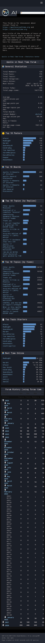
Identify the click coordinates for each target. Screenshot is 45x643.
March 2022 (8, 487)
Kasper (6, 157)
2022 (7, 437)
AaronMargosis (9, 152)
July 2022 (7, 468)
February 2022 (8, 493)
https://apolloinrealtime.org (16, 27)
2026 (7, 401)
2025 (7, 428)
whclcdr (38, 114)
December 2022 (8, 442)
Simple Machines (21, 636)
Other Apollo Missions (9, 207)
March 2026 (8, 413)
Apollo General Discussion (9, 177)
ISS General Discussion (8, 190)
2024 (7, 431)
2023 (7, 434)
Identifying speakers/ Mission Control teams (11, 216)
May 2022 (7, 477)
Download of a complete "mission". (12, 211)
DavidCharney (8, 155)
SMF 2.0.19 (5, 636)
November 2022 (8, 449)
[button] (41, 3)
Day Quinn (7, 367)
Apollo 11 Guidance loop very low (11, 241)
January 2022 (9, 618)
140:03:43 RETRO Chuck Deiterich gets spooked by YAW (12, 254)
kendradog (7, 148)
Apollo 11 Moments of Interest (11, 182)
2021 (7, 622)
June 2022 (7, 473)
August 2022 (8, 464)
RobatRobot (7, 160)
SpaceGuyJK (8, 145)
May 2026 (7, 404)
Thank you (7, 221)
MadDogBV (7, 141)
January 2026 (9, 424)
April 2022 (8, 482)
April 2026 (8, 409)
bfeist (6, 138)
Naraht (6, 143)
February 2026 (8, 420)
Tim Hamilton (9, 150)
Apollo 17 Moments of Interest (11, 186)
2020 (7, 625)
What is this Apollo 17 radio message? (12, 308)
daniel (6, 381)
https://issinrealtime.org (15, 29)
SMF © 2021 (12, 636)
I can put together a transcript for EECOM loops (11, 225)
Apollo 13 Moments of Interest (11, 173)
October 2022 (9, 453)
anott (5, 377)
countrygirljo (9, 346)
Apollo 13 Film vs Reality (11, 230)
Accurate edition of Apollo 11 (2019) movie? (12, 235)
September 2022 (8, 459)
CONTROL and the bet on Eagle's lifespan (12, 304)
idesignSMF (36, 636)
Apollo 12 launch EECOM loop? (10, 312)
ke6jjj (6, 379)
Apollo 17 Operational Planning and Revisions (8, 247)
